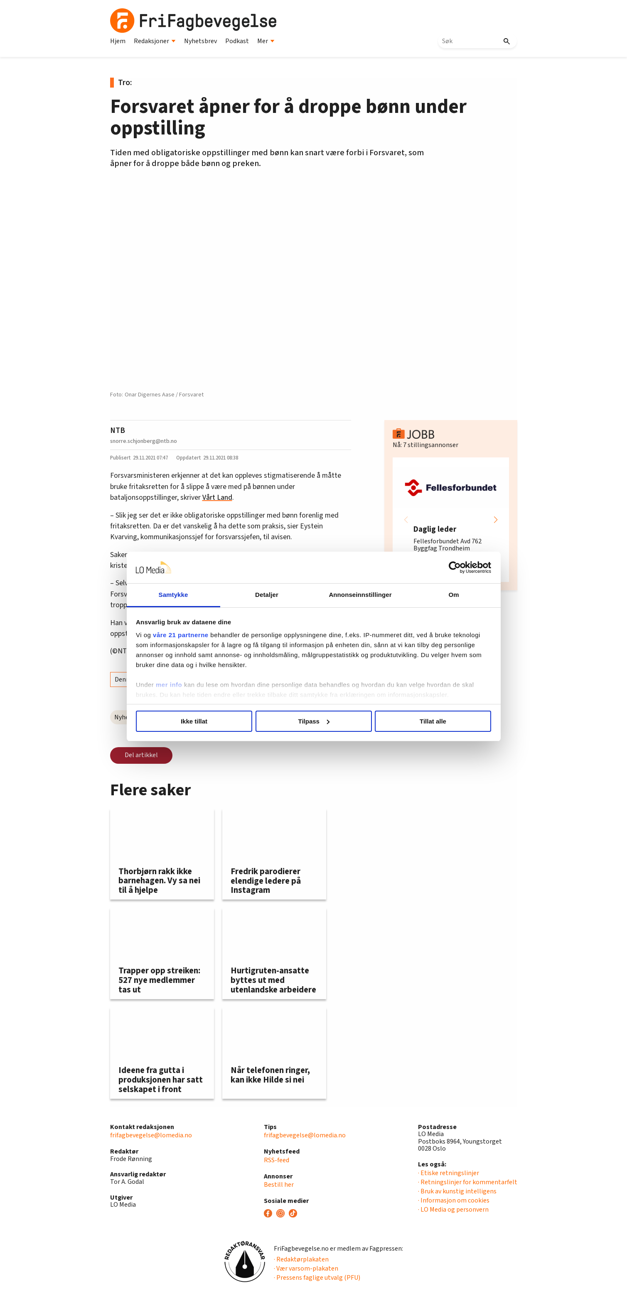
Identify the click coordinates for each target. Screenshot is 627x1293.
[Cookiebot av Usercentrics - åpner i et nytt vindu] (454, 567)
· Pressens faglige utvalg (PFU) (317, 1277)
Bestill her (279, 1184)
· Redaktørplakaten (301, 1259)
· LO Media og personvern (453, 1209)
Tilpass (313, 721)
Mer (266, 41)
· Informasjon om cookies (453, 1200)
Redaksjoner (155, 41)
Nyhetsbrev (200, 41)
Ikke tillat (194, 721)
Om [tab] (453, 594)
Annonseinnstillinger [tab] (360, 594)
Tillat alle (433, 721)
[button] (496, 520)
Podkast (237, 41)
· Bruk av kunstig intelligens (457, 1191)
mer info (169, 684)
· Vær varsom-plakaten (306, 1268)
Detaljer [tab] (266, 594)
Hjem (117, 41)
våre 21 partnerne (181, 634)
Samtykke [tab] (173, 594)
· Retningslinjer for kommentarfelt (467, 1182)
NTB (117, 430)
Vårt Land (217, 497)
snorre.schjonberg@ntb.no (143, 441)
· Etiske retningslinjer (448, 1173)
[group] (451, 519)
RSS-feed (276, 1160)
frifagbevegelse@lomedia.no (151, 1135)
